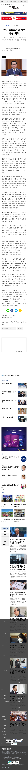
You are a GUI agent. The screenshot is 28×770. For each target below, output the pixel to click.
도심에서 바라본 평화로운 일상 (9, 475)
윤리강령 (4, 762)
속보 (3, 375)
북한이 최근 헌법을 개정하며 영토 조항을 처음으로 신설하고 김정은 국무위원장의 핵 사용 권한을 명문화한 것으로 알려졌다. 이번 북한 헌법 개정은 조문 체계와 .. (18, 679)
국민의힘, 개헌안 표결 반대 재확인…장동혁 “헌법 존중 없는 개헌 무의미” (17, 698)
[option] (7, 501)
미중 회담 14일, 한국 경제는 (12, 375)
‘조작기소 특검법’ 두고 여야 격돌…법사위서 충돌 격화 (18, 725)
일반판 (15, 1)
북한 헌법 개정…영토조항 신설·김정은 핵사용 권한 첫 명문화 (18, 672)
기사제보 (19, 758)
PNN (2, 489)
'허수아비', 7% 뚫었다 (7, 417)
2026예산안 (5, 328)
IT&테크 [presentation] (5, 544)
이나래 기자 (8, 48)
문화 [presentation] (5, 541)
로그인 (25, 1)
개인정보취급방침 (6, 760)
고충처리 (21, 760)
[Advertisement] (14, 363)
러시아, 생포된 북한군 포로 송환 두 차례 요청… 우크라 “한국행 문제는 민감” (18, 567)
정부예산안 (13, 328)
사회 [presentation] (5, 538)
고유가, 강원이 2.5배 (6, 383)
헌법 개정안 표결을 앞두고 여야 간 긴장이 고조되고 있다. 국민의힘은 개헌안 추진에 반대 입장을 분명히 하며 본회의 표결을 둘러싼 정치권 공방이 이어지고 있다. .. (18, 705)
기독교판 (10, 1)
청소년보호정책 (15, 760)
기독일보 (20, 328)
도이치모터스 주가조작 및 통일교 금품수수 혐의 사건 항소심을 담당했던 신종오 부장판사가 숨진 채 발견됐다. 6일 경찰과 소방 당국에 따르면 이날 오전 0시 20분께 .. (18, 652)
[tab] (5, 531)
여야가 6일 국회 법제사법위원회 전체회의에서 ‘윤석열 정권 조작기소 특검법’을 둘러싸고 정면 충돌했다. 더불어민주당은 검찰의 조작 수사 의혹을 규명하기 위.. (18, 732)
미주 (18, 1)
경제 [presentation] (5, 535)
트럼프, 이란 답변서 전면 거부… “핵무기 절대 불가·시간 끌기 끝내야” (18, 541)
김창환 (2, 471)
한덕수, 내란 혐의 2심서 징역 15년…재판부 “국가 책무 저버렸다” (18, 620)
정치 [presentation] (5, 531)
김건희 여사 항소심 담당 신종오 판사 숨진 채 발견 (17, 646)
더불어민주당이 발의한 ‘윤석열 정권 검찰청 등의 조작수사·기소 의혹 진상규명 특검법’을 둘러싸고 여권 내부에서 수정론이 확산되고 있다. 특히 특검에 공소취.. (18, 601)
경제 (7, 25)
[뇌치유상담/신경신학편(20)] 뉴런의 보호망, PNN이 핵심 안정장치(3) (10, 485)
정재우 (2, 477)
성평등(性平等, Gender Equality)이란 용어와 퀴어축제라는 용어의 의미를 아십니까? (10, 467)
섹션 (2, 2)
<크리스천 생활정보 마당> (21, 351)
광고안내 (8, 758)
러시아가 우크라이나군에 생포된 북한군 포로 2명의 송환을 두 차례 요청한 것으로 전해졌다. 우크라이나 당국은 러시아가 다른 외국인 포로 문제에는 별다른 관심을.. (18, 575)
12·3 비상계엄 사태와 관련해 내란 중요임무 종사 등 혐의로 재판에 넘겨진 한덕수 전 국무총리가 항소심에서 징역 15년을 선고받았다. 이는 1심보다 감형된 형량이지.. (18, 627)
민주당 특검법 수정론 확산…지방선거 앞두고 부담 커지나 (18, 594)
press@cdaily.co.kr (15, 48)
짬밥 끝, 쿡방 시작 (6, 409)
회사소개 (3, 758)
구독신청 (21, 1)
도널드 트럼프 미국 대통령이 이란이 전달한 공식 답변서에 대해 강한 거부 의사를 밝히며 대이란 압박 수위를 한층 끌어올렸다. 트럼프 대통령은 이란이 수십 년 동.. (18, 548)
